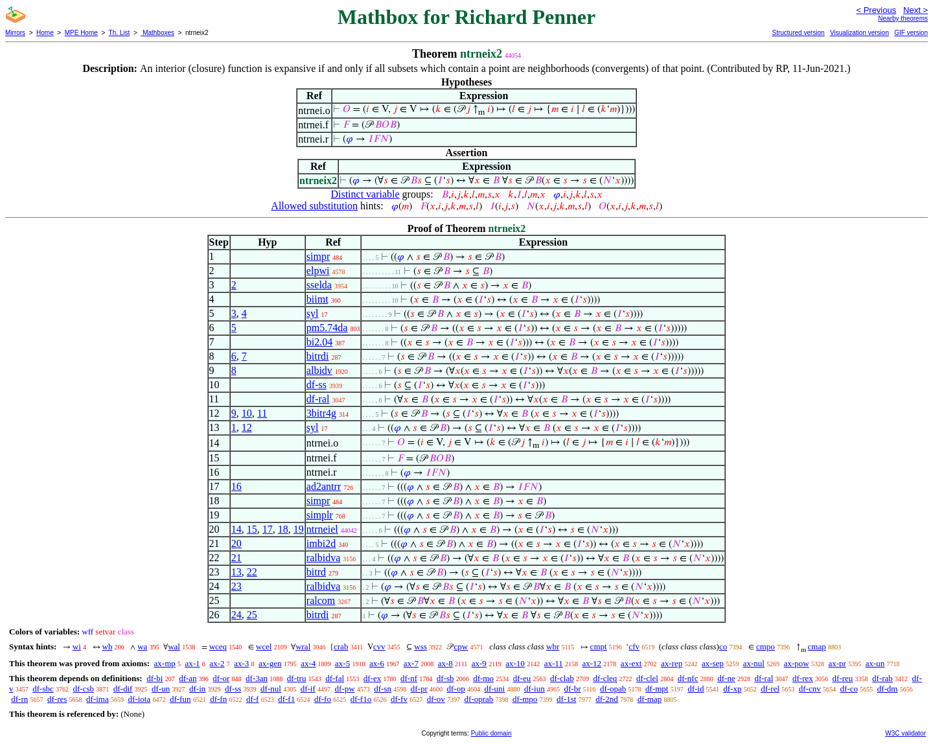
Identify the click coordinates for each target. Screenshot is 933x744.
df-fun (180, 699)
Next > (915, 10)
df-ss (316, 384)
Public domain (491, 733)
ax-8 (445, 663)
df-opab (613, 688)
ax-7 (411, 663)
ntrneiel (322, 529)
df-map (650, 699)
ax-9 (479, 663)
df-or (221, 678)
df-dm (887, 688)
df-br (572, 688)
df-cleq (605, 678)
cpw (461, 646)
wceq (218, 646)
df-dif (123, 688)
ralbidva (323, 557)
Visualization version (859, 32)
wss (420, 646)
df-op (456, 688)
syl (312, 313)
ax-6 (376, 663)
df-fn (218, 699)
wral (302, 646)
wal (174, 646)
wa (142, 646)
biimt (317, 299)
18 (283, 529)
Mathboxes (157, 32)
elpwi (318, 270)
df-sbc (43, 688)
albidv (319, 370)
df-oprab (479, 699)
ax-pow (796, 663)
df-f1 (286, 699)
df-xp (732, 688)
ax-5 (342, 663)
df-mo (483, 678)
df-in (197, 688)
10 (247, 413)
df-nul (270, 688)
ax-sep (713, 663)
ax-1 (192, 663)
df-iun (534, 688)
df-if (308, 688)
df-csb (84, 688)
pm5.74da (327, 327)
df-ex (372, 678)
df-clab (562, 678)
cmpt (598, 646)
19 (299, 529)
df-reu (843, 678)
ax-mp (165, 663)
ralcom (320, 600)
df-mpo (525, 699)
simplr (319, 514)
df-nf (408, 678)
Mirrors (15, 32)
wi (77, 646)
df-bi (154, 678)
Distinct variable (364, 194)
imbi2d (321, 543)
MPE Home (81, 32)
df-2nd (606, 699)
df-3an (257, 678)
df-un (161, 688)
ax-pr (837, 663)
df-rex (802, 678)
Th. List (119, 32)
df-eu (522, 678)
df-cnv (810, 688)
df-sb (445, 678)
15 (252, 529)
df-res (57, 699)
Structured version (798, 32)
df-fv (399, 699)
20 (236, 543)
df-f (252, 699)
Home (45, 32)
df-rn (19, 699)
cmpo (765, 646)
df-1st (566, 699)
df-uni (494, 688)
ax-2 (216, 663)
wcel (264, 646)
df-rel (770, 688)
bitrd (316, 571)
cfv (633, 646)
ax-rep (671, 663)
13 (236, 571)
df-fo (322, 699)
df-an (187, 678)
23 (236, 586)
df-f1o (361, 699)
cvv (379, 646)
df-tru (296, 678)
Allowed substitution (314, 205)
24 (236, 614)
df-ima (97, 699)
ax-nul (754, 663)
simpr (318, 256)
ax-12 (592, 663)
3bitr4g (321, 413)
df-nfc (688, 678)
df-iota (139, 699)
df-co (848, 688)
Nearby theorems (903, 18)
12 (247, 427)
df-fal (334, 678)
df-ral (318, 398)
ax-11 (553, 663)
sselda (319, 284)
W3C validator (905, 733)
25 (252, 614)
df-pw (344, 688)
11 (262, 413)
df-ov (436, 699)
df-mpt (656, 688)
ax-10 (515, 663)
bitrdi (317, 356)
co (723, 646)
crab (341, 646)
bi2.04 (319, 341)
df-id (695, 688)
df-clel (647, 678)
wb (107, 646)
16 (236, 486)
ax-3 (241, 663)
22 (252, 571)
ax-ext (631, 663)
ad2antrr (323, 486)
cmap (817, 646)
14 (236, 529)
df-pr (419, 688)
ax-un (875, 663)
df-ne (726, 678)
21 (236, 557)
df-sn (382, 688)
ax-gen (270, 663)
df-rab (882, 678)
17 (267, 529)
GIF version (911, 32)
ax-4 (308, 663)
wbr (552, 646)
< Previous (876, 10)
